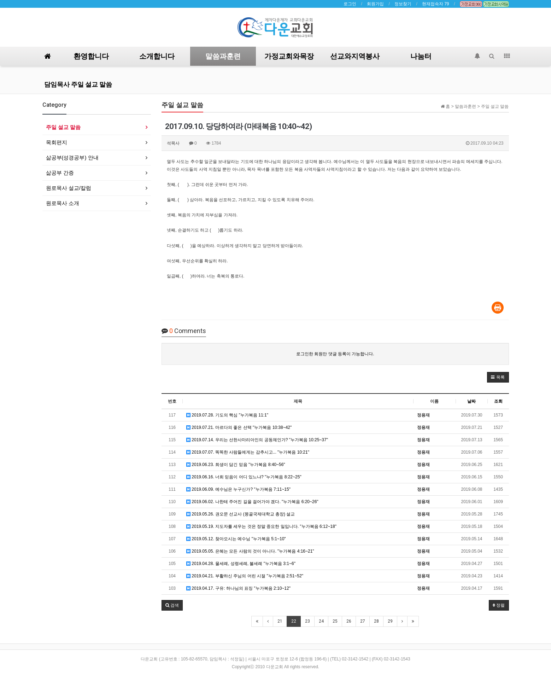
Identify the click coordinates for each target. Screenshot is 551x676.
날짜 (471, 401)
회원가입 (375, 3)
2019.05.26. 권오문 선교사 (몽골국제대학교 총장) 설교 (240, 514)
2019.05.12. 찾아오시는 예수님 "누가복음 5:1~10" (236, 538)
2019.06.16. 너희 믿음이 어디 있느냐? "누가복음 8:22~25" (243, 476)
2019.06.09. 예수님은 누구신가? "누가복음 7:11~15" (238, 489)
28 (376, 621)
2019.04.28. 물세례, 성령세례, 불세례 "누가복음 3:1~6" (240, 563)
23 (307, 621)
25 (335, 621)
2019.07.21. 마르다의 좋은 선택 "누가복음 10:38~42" (239, 427)
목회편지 (56, 142)
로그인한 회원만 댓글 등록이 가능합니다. (335, 353)
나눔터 (421, 56)
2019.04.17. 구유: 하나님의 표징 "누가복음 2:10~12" (238, 588)
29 (390, 621)
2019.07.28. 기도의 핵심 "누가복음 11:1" (227, 415)
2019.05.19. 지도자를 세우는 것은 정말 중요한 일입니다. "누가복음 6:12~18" (261, 526)
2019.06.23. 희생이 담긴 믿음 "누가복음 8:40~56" (235, 464)
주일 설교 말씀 (63, 127)
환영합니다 (91, 56)
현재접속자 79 (435, 3)
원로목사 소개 (62, 203)
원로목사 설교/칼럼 (68, 188)
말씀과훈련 (223, 56)
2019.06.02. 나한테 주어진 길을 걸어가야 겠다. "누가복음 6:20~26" (252, 501)
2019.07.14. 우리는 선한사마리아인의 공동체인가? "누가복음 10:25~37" (257, 439)
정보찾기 (402, 3)
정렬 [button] (499, 605)
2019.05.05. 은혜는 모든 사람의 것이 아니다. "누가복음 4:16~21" (250, 551)
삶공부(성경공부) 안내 (72, 158)
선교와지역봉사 (355, 56)
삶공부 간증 (60, 173)
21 (279, 621)
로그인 (350, 3)
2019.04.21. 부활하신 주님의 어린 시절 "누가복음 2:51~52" (244, 575)
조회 (498, 401)
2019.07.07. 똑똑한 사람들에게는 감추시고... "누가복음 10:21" (247, 452)
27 (362, 621)
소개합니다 (157, 56)
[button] (498, 377)
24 (321, 621)
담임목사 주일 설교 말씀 (78, 84)
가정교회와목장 (289, 56)
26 (348, 621)
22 (293, 621)
